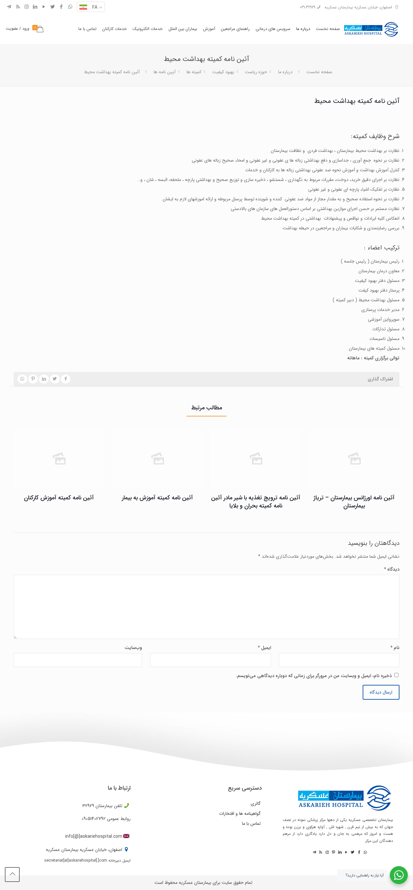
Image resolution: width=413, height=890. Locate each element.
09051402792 (94, 818)
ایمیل (264, 647)
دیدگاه (391, 569)
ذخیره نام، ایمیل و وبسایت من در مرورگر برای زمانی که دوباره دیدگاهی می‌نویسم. (314, 675)
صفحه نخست (319, 71)
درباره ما (285, 71)
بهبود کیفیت (223, 71)
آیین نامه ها (165, 71)
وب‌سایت (133, 647)
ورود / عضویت (17, 28)
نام (394, 647)
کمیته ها (193, 71)
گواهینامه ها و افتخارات (240, 813)
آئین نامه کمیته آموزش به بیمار (157, 497)
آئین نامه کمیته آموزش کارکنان (59, 497)
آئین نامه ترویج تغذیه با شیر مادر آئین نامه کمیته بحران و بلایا (255, 501)
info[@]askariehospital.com (93, 836)
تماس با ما (251, 823)
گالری (256, 803)
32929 (88, 805)
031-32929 (307, 7)
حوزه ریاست (256, 71)
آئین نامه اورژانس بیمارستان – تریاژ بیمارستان (354, 501)
